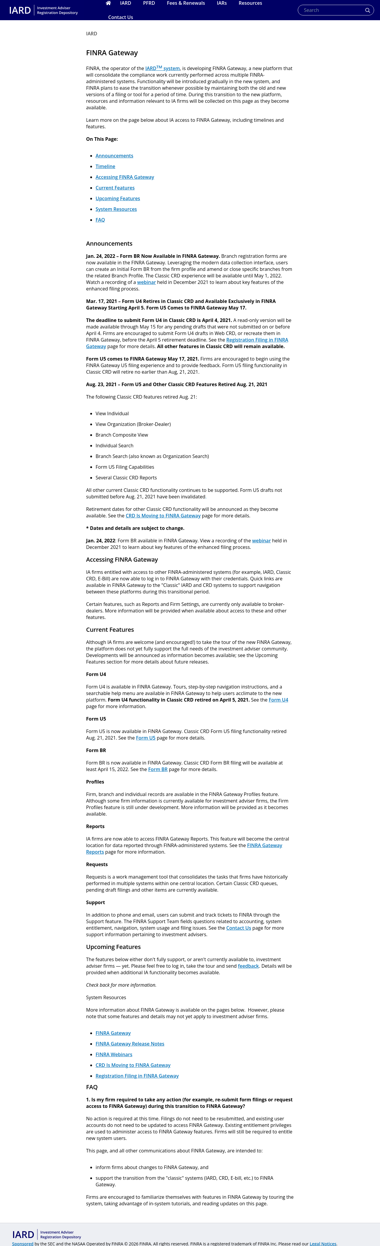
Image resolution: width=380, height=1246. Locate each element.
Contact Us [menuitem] (120, 17)
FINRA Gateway (113, 1033)
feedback (248, 966)
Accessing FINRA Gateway (125, 177)
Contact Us (238, 928)
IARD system (162, 68)
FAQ (100, 220)
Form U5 (146, 738)
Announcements (114, 155)
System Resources (116, 209)
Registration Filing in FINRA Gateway (137, 1076)
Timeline (105, 166)
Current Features (115, 187)
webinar (146, 282)
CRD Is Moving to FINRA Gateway (163, 515)
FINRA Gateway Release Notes (130, 1043)
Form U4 (278, 700)
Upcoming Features (118, 198)
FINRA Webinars (114, 1054)
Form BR (157, 769)
